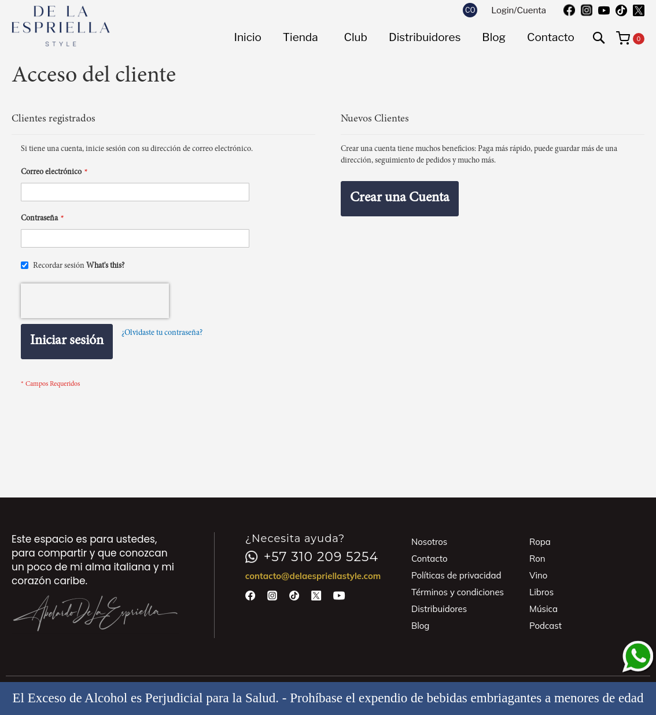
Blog (420, 625)
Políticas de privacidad (456, 575)
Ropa (540, 541)
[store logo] (61, 26)
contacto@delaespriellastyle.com (313, 575)
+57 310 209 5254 (311, 557)
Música (543, 608)
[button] (470, 10)
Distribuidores (439, 608)
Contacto (429, 558)
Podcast (545, 625)
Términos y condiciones (457, 592)
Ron (537, 558)
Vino (538, 575)
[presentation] (95, 300)
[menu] (404, 37)
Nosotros (429, 541)
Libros (541, 592)
